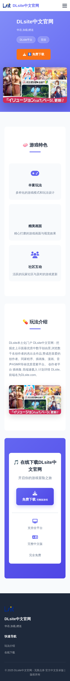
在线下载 (9, 652)
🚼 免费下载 (33, 54)
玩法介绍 (9, 645)
